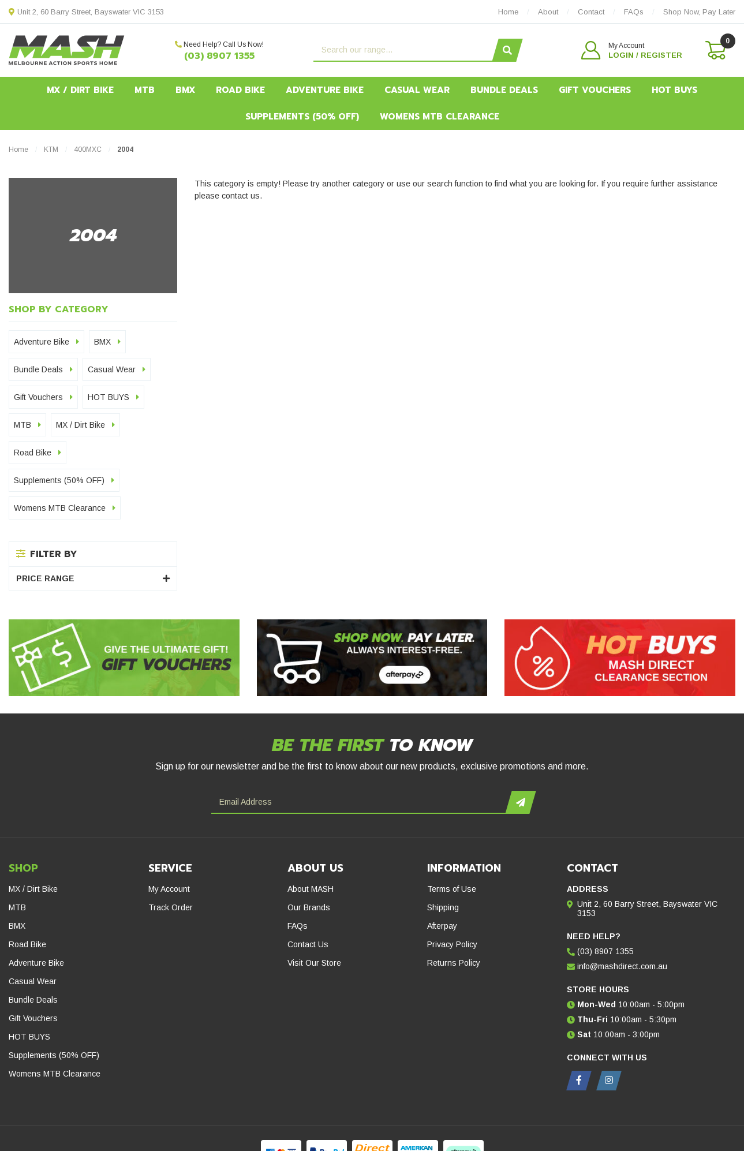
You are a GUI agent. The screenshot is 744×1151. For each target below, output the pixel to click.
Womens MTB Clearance (439, 116)
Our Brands (308, 907)
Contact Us (307, 944)
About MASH (310, 889)
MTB (144, 90)
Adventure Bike (325, 90)
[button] (632, 50)
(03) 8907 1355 (219, 56)
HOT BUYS (674, 90)
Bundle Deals (504, 90)
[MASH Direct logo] (67, 49)
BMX (185, 90)
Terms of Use (451, 889)
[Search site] (507, 50)
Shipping (443, 907)
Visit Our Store (314, 962)
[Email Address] (360, 802)
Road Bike (240, 90)
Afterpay (442, 925)
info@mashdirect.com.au (622, 966)
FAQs (297, 925)
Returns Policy (453, 962)
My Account (169, 889)
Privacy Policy (452, 944)
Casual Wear (417, 90)
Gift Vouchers (595, 90)
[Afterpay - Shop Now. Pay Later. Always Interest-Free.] (372, 657)
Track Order (170, 907)
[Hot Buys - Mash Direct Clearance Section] (619, 657)
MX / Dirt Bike (80, 90)
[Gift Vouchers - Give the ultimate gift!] (124, 657)
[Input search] (404, 50)
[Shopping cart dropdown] (714, 50)
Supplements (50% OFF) (302, 116)
